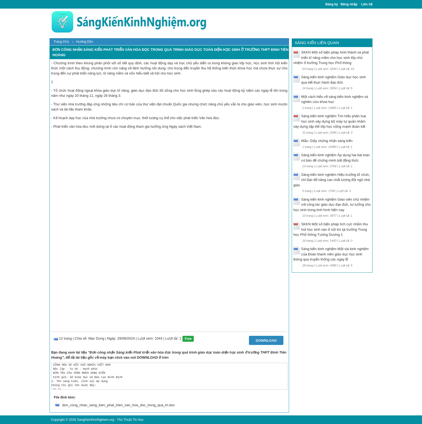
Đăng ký (331, 4)
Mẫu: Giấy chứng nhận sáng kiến (327, 141)
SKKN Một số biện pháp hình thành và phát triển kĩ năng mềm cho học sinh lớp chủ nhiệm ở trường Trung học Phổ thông (331, 57)
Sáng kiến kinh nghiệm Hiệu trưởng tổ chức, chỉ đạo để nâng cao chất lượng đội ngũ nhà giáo (331, 180)
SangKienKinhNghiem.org (95, 420)
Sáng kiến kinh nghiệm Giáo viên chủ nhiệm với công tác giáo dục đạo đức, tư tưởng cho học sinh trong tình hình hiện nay (332, 204)
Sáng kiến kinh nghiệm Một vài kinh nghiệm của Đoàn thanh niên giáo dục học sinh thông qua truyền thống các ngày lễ (331, 254)
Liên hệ (366, 4)
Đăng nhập (349, 4)
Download (266, 341)
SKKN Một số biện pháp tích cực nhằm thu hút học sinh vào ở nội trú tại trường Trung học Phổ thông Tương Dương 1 (330, 229)
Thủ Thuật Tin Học (130, 420)
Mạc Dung (96, 338)
